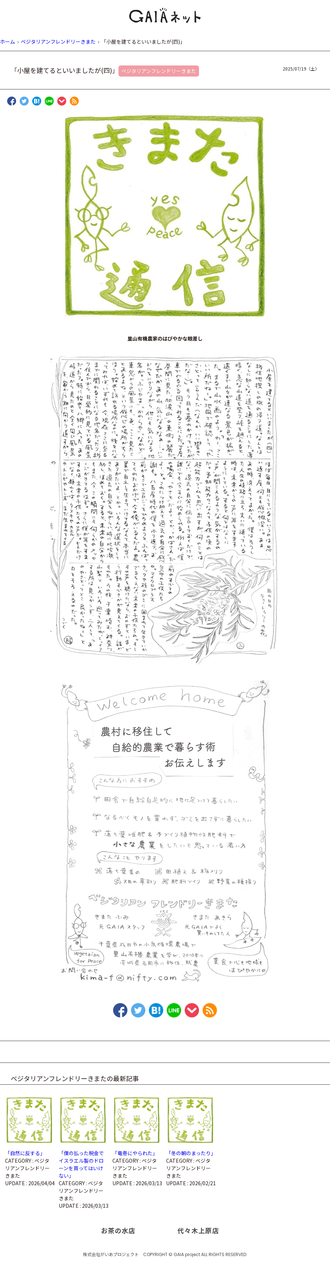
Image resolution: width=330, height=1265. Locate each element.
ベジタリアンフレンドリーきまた (158, 70)
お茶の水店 (118, 1230)
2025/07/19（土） (301, 68)
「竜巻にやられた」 (134, 1153)
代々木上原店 (198, 1230)
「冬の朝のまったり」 (191, 1153)
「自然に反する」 (25, 1153)
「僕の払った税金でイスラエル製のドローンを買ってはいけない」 (81, 1164)
